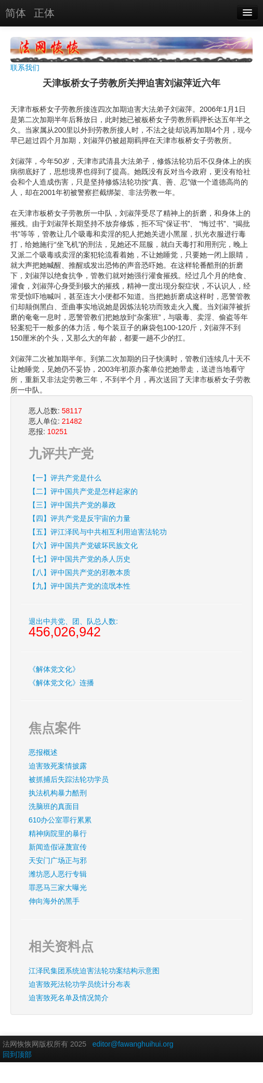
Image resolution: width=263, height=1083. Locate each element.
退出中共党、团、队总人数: (73, 628)
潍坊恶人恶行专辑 (58, 874)
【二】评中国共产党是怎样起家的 (83, 491)
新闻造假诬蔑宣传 (58, 847)
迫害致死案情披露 (58, 766)
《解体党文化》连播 (61, 682)
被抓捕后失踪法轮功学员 (69, 779)
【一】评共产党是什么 (65, 478)
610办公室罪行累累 (60, 820)
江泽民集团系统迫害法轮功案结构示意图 (94, 971)
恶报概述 (43, 752)
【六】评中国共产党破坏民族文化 (83, 545)
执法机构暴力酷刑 (58, 793)
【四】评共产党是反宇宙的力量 (79, 518)
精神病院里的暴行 (58, 833)
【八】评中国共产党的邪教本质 (79, 572)
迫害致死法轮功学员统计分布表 (79, 984)
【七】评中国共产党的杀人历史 (79, 559)
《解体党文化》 (54, 669)
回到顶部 (17, 1054)
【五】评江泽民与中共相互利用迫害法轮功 (98, 532)
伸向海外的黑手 (54, 901)
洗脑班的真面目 (54, 806)
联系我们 (25, 67)
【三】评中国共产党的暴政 (72, 505)
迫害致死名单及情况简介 (69, 998)
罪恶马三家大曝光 (58, 887)
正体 (44, 13)
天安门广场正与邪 (58, 860)
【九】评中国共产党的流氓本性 (79, 586)
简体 (15, 13)
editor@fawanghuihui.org (133, 1044)
